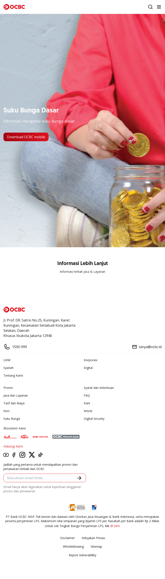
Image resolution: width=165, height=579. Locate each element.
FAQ (87, 395)
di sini (114, 525)
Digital (88, 368)
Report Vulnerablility (82, 555)
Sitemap (96, 546)
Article (88, 411)
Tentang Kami (13, 375)
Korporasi (90, 360)
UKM (6, 360)
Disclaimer (67, 538)
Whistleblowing (73, 546)
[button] (79, 478)
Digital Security (94, 419)
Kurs (6, 411)
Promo (8, 388)
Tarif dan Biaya (13, 403)
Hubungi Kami (13, 446)
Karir (87, 403)
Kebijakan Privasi (93, 538)
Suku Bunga (11, 419)
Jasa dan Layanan (15, 395)
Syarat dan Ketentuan (99, 388)
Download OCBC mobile (26, 137)
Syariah (8, 368)
